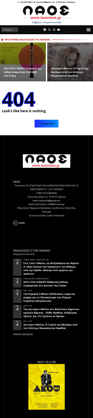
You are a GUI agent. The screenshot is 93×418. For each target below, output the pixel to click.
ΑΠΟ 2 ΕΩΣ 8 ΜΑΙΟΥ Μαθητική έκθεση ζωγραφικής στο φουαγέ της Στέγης (45, 283)
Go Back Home (46, 123)
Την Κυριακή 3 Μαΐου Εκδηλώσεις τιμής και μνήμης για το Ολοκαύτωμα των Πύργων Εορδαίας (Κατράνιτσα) (49, 297)
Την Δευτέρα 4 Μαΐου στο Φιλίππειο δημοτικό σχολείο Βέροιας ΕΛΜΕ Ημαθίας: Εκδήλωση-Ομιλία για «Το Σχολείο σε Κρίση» (51, 313)
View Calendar (23, 334)
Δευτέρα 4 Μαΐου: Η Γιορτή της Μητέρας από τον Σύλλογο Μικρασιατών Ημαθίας (69, 72)
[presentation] (3, 62)
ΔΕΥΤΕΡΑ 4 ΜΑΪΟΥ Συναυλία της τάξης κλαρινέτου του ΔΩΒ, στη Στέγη (23, 72)
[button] (88, 30)
